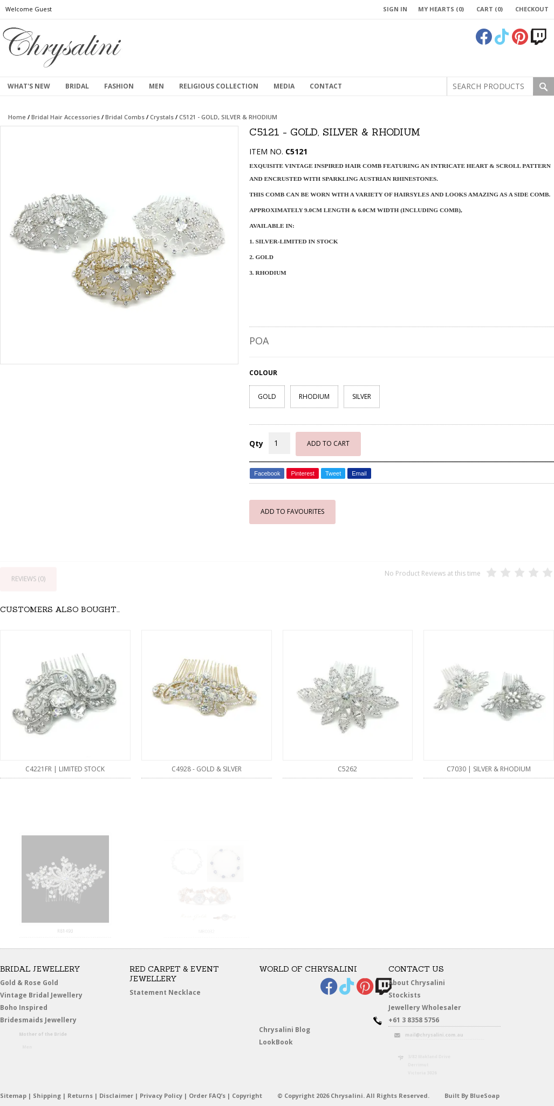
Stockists (408, 995)
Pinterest (302, 473)
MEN (156, 86)
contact (326, 86)
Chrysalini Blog (284, 1029)
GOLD (267, 396)
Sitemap (13, 1095)
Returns (80, 1095)
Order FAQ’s (207, 1095)
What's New (29, 86)
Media (284, 86)
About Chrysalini (416, 982)
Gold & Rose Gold (29, 982)
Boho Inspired (38, 1009)
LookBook (280, 1042)
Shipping (47, 1095)
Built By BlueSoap (472, 1095)
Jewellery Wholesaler (431, 1009)
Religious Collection (218, 86)
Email (359, 473)
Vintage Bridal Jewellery (43, 995)
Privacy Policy (161, 1095)
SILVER (361, 396)
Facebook (267, 473)
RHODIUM (314, 396)
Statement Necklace (165, 992)
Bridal (77, 86)
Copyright (247, 1095)
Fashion (119, 86)
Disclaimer (116, 1095)
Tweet (333, 473)
